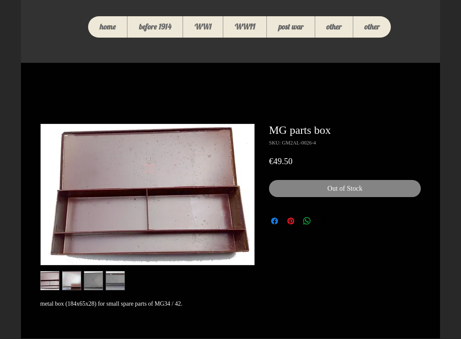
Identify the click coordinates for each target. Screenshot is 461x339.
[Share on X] (323, 221)
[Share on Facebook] (274, 221)
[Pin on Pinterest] (291, 221)
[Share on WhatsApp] (307, 221)
